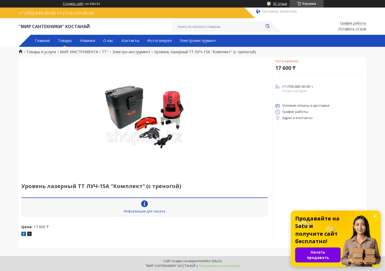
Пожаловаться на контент (219, 266)
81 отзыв (280, 3)
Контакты (130, 41)
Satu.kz (216, 261)
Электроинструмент (198, 41)
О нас (108, 41)
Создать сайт (73, 4)
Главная (42, 41)
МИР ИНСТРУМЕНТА (79, 51)
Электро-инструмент (131, 51)
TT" (105, 51)
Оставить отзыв (352, 29)
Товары (65, 41)
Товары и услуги (41, 51)
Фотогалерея (159, 41)
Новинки (87, 41)
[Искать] (267, 26)
